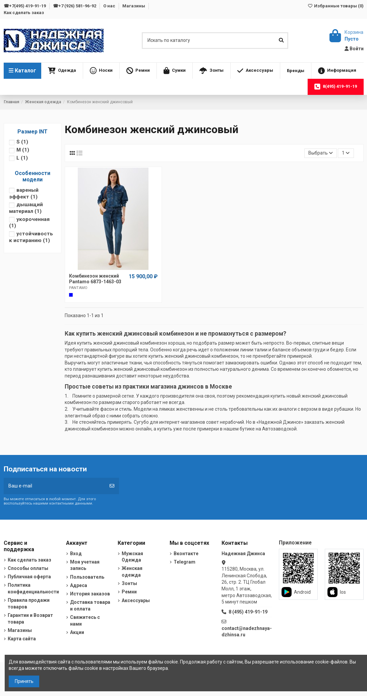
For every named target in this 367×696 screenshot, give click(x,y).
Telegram (184, 562)
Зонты (129, 583)
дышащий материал (26, 207)
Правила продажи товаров (29, 603)
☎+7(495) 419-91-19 (25, 5)
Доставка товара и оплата (90, 605)
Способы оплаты (28, 568)
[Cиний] (71, 295)
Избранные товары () (335, 5)
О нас (109, 5)
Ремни (129, 591)
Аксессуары (136, 600)
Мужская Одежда (132, 557)
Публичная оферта (29, 576)
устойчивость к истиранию (31, 237)
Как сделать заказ (24, 12)
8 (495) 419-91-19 (248, 612)
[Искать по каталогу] (281, 40)
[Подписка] (112, 486)
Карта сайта (22, 638)
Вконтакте (186, 553)
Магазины (134, 5)
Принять (24, 681)
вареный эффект (24, 193)
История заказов (90, 593)
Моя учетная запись (85, 565)
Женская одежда (132, 572)
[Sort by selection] (320, 153)
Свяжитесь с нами (85, 621)
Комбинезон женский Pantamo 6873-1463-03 (95, 278)
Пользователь (87, 577)
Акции (77, 632)
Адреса (78, 585)
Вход (76, 553)
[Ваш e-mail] (54, 486)
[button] (62, 71)
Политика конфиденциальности (33, 588)
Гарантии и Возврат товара (30, 619)
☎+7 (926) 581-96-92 (75, 5)
